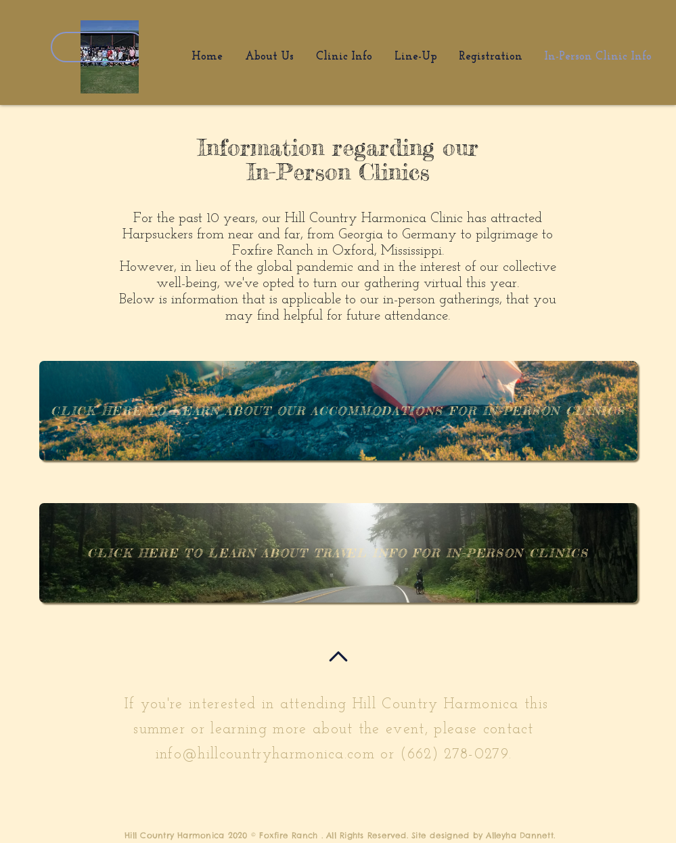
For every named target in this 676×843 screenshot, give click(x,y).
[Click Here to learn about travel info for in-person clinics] (338, 553)
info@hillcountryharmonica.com (265, 754)
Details (98, 47)
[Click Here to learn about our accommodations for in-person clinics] (338, 410)
